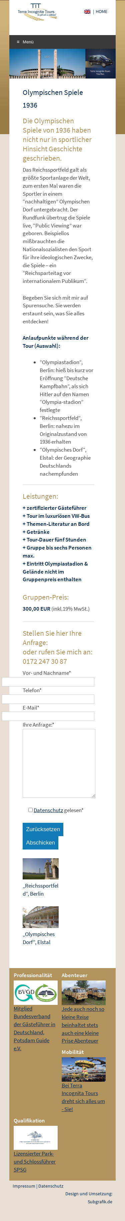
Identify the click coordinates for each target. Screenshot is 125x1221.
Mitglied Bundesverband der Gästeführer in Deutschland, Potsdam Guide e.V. (34, 1028)
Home (101, 11)
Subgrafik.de (100, 1202)
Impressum (24, 1186)
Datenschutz (48, 810)
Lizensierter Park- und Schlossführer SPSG (35, 1161)
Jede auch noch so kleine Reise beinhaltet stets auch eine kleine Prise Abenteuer (83, 1024)
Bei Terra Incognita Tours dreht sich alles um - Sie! (83, 1097)
